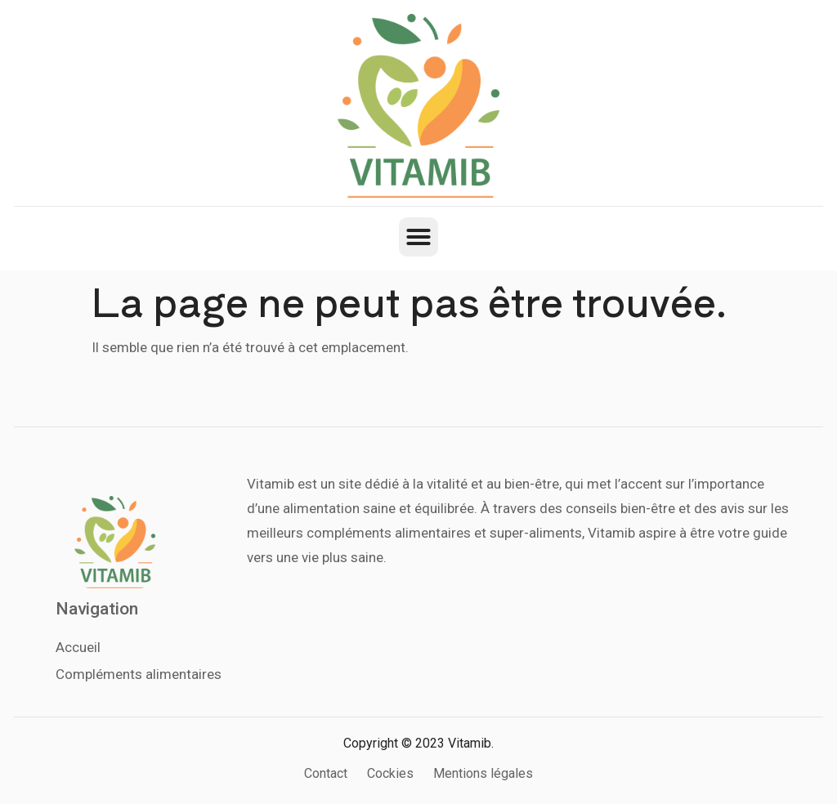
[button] (418, 237)
